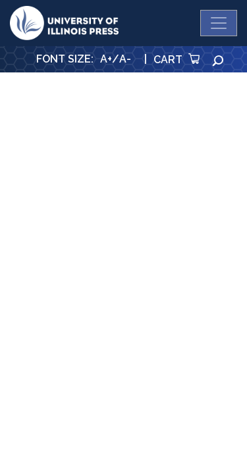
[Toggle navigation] (218, 23)
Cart (176, 59)
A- (125, 59)
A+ (106, 59)
